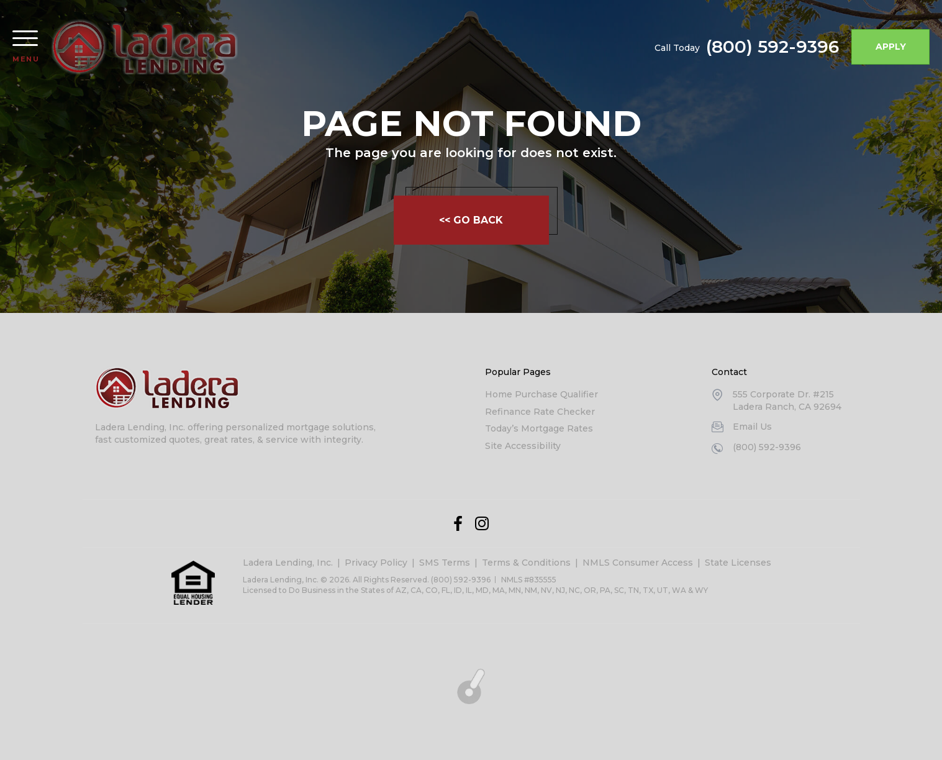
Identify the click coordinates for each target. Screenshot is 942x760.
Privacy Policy (376, 562)
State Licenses (738, 562)
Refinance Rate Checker (540, 411)
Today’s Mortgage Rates (539, 428)
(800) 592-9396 (772, 46)
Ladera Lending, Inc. (288, 562)
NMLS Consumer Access (637, 562)
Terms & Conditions (526, 562)
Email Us (752, 426)
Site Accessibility (523, 445)
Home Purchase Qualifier (541, 394)
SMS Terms (444, 562)
